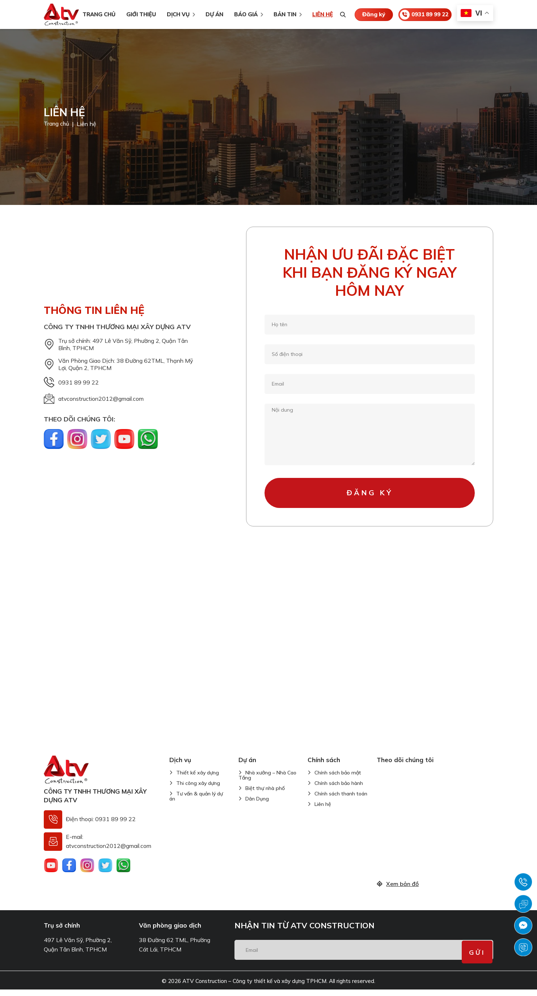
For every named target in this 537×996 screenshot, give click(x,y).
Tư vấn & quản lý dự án (196, 802)
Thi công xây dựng (198, 789)
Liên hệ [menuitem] (320, 14)
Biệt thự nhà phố (265, 794)
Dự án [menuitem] (212, 14)
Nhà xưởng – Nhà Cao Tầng (267, 781)
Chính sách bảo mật (337, 778)
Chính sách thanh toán (340, 799)
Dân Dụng (257, 804)
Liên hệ (322, 810)
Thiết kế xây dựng (197, 778)
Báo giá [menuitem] (243, 14)
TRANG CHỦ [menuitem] (96, 14)
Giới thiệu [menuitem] (139, 14)
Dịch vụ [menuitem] (176, 14)
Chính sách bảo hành (338, 789)
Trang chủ (57, 123)
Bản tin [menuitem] (282, 14)
